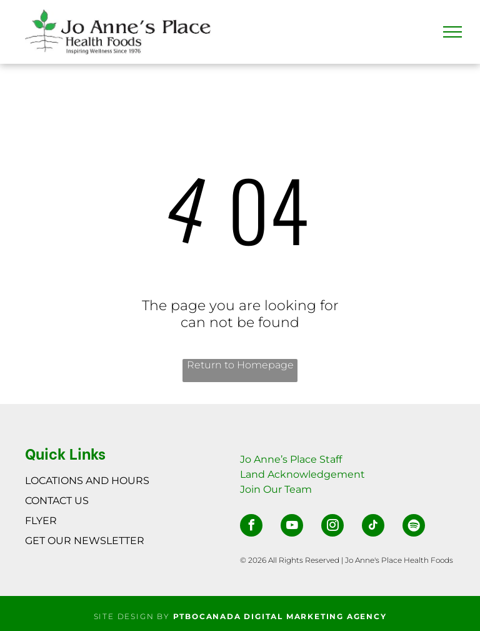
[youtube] (292, 527)
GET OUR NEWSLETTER (84, 541)
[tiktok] (373, 527)
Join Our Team (276, 489)
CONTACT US (57, 501)
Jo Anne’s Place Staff (291, 459)
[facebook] (251, 527)
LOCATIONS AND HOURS (87, 481)
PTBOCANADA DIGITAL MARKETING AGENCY (280, 616)
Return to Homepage (240, 365)
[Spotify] (413, 527)
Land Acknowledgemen (300, 474)
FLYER (41, 521)
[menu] (452, 32)
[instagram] (332, 527)
